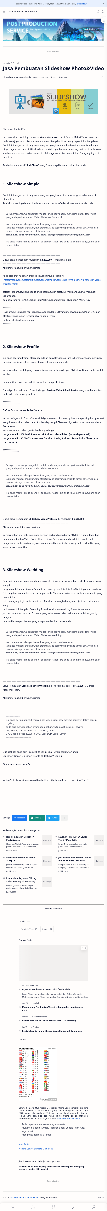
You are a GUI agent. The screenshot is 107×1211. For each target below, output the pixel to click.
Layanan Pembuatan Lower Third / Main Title (72, 838)
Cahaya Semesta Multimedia (22, 11)
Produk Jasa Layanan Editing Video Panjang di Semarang (21, 880)
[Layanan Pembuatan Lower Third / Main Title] (99, 840)
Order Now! (82, 4)
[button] (98, 11)
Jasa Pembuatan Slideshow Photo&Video (20, 838)
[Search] (103, 11)
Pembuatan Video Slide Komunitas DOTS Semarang (49, 1020)
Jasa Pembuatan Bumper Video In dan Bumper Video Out (74, 859)
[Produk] (47, 929)
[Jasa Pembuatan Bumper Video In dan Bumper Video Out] (99, 861)
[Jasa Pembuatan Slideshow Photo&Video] (47, 840)
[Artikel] (36, 1003)
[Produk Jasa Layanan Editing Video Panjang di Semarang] (47, 882)
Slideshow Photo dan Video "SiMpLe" (20, 859)
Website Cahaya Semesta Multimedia (36, 1148)
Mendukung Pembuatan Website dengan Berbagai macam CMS (53, 1009)
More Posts (24, 1144)
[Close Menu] (103, 4)
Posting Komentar (53, 908)
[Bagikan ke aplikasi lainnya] (64, 818)
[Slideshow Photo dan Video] (47, 861)
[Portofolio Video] (29, 929)
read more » (62, 1118)
